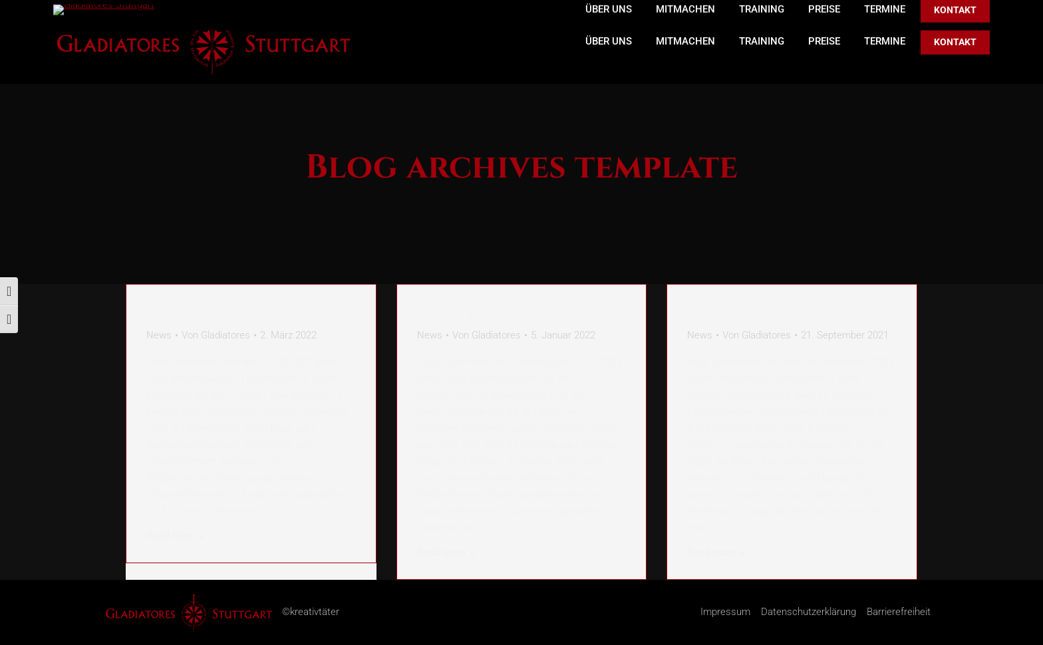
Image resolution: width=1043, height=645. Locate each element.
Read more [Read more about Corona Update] (175, 536)
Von (216, 335)
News (159, 335)
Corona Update (211, 312)
